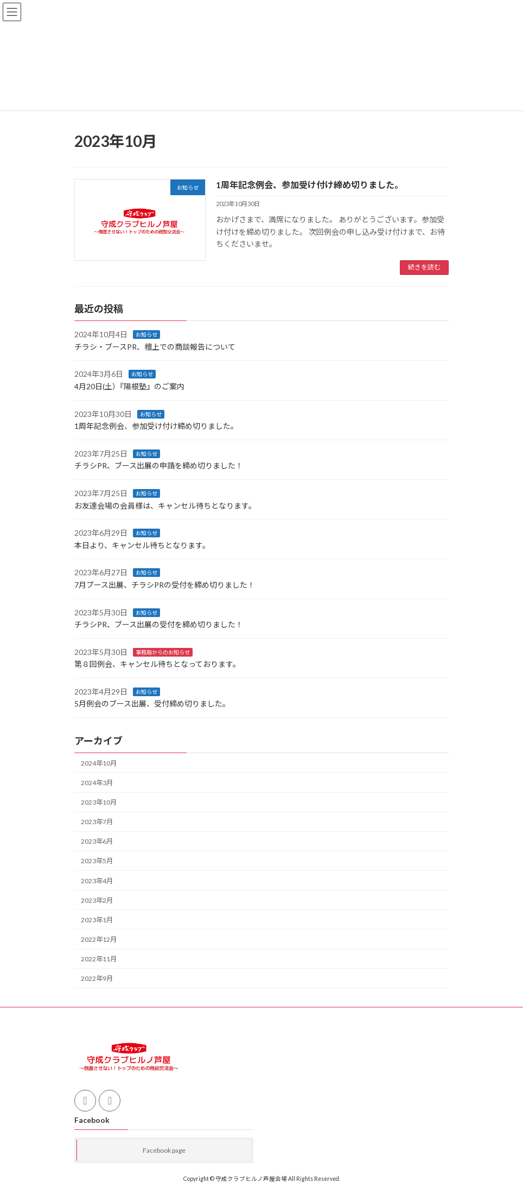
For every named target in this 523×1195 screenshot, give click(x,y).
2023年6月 (97, 841)
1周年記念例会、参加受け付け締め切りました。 (309, 184)
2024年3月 (97, 782)
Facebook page (164, 1150)
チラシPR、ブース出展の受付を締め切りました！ (158, 624)
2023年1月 (97, 919)
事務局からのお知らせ (163, 651)
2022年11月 (99, 959)
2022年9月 (97, 978)
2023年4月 (97, 880)
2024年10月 (99, 763)
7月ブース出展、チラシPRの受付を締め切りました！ (164, 584)
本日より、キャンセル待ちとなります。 (142, 544)
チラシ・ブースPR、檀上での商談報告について (154, 346)
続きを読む (424, 267)
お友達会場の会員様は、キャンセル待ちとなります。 (165, 505)
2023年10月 (99, 802)
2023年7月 (97, 822)
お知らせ (146, 334)
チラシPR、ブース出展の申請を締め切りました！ (158, 465)
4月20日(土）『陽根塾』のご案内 (129, 386)
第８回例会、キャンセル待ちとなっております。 (157, 664)
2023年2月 (97, 900)
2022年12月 (99, 939)
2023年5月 (97, 861)
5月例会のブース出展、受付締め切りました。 (152, 703)
